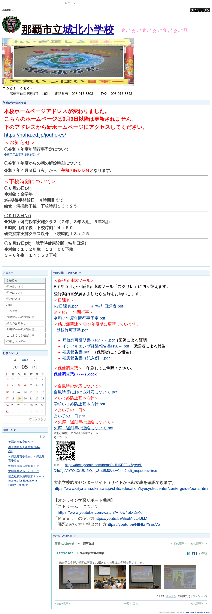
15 (36, 392)
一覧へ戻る (131, 603)
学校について (14, 292)
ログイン (70, 2)
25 (12, 406)
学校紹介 (11, 280)
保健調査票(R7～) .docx (75, 374)
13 (25, 392)
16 (42, 392)
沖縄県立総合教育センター (25, 466)
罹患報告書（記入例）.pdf (86, 358)
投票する (171, 596)
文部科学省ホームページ (23, 471)
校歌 (9, 304)
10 (7, 392)
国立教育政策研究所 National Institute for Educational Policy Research (26, 480)
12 (18, 392)
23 (42, 399)
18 (12, 399)
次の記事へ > (199, 543)
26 (7, 380)
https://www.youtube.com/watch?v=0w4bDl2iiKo (100, 512)
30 (31, 380)
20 (25, 399)
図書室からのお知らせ (20, 329)
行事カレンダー (16, 341)
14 (31, 392)
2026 (25, 360)
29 (25, 380)
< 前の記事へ (179, 543)
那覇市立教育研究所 (20, 441)
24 (7, 406)
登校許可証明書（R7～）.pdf (88, 340)
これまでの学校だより (20, 335)
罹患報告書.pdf (75, 352)
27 (12, 380)
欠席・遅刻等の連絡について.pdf (83, 428)
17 (7, 399)
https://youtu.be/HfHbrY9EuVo (133, 524)
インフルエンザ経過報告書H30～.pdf (95, 346)
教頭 (204, 553)
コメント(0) (199, 596)
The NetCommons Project (198, 612)
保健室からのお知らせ (20, 317)
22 (36, 399)
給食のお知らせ (16, 323)
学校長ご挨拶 (14, 286)
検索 (43, 436)
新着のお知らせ (64, 543)
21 (31, 399)
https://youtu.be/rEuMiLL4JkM (120, 518)
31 (7, 412)
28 (18, 380)
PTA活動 (11, 311)
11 (12, 392)
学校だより (13, 298)
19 (19, 399)
